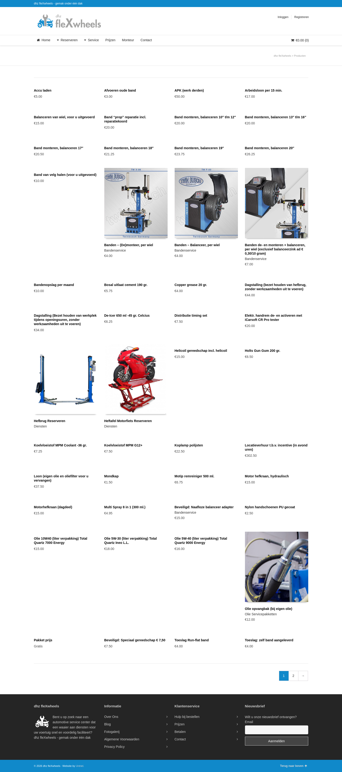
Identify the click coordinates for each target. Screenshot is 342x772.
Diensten (40, 426)
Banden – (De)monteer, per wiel (128, 245)
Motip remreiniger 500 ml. (194, 476)
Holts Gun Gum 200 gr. (262, 351)
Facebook (308, 3)
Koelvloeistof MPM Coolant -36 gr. (60, 445)
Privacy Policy (114, 747)
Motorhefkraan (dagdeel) (53, 507)
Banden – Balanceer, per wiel (197, 245)
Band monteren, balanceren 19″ (199, 148)
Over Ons (111, 717)
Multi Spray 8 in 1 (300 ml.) (125, 507)
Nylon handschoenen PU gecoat (270, 507)
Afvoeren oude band (120, 90)
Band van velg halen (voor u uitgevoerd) (65, 175)
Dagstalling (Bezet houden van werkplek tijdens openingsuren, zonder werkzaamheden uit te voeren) (65, 320)
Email (249, 722)
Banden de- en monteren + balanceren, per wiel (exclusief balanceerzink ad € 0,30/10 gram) (275, 249)
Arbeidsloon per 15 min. (263, 90)
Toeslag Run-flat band (192, 640)
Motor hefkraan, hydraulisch (267, 476)
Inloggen (283, 17)
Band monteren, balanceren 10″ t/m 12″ (205, 117)
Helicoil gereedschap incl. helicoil (201, 351)
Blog (107, 724)
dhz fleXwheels (282, 55)
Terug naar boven (293, 766)
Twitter (301, 3)
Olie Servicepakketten (261, 614)
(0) (300, 40)
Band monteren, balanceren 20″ (269, 148)
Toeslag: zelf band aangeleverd (269, 640)
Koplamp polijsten (189, 445)
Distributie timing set (191, 315)
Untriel (79, 766)
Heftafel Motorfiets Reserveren (128, 421)
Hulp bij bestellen (187, 717)
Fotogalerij (112, 732)
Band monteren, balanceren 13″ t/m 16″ (275, 117)
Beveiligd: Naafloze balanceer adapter (204, 507)
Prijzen (180, 724)
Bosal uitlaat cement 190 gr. (125, 285)
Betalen (180, 732)
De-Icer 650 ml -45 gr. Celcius (127, 315)
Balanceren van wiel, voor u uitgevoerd (64, 117)
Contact (180, 739)
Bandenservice (115, 250)
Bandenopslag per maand (54, 285)
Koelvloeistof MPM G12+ (123, 445)
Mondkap (111, 476)
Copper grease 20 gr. (191, 285)
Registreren (301, 17)
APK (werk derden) (189, 90)
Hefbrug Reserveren (49, 421)
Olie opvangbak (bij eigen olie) (268, 609)
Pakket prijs (43, 640)
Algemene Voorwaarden (121, 739)
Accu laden (43, 90)
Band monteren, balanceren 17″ (58, 148)
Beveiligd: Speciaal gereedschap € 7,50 (134, 640)
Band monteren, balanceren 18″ (129, 148)
